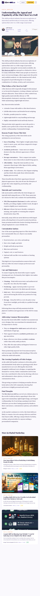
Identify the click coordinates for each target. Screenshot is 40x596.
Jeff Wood (9, 28)
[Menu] (36, 2)
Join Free (30, 2)
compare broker (7, 505)
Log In (23, 2)
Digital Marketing (7, 9)
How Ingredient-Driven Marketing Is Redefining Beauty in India (19, 461)
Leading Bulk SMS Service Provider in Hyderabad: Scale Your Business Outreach (19, 498)
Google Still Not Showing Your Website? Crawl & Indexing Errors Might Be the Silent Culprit (18, 535)
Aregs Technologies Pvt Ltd (10, 542)
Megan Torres (7, 468)
